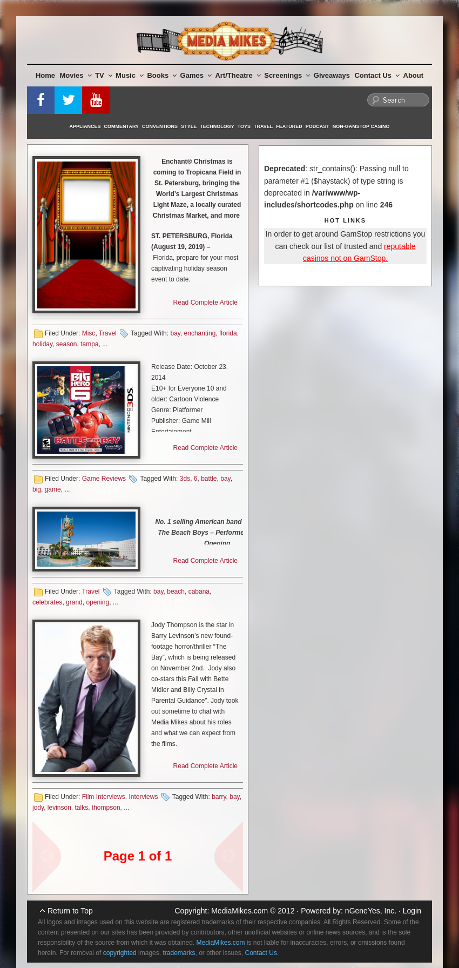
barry (219, 797)
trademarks (179, 953)
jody (38, 807)
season (66, 344)
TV (103, 75)
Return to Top (70, 910)
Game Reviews (104, 478)
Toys (244, 126)
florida (228, 333)
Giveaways (332, 75)
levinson (59, 807)
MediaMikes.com (239, 910)
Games (196, 75)
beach (176, 591)
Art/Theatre (237, 75)
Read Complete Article (205, 302)
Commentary (121, 126)
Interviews (143, 797)
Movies (76, 75)
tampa (89, 344)
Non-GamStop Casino (361, 126)
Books (162, 75)
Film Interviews (103, 797)
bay (175, 333)
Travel (263, 126)
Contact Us (377, 75)
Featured (289, 126)
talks (82, 807)
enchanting (200, 333)
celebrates (47, 602)
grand (74, 602)
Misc (89, 333)
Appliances (85, 126)
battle (209, 478)
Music (130, 75)
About (413, 75)
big (36, 489)
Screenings (287, 75)
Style (189, 126)
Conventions (160, 126)
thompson (106, 807)
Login (412, 910)
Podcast (317, 126)
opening (97, 602)
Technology (217, 126)
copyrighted (120, 953)
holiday (42, 344)
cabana (199, 591)
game (53, 489)
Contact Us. (262, 953)
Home (45, 75)
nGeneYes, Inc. (370, 910)
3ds (185, 478)
